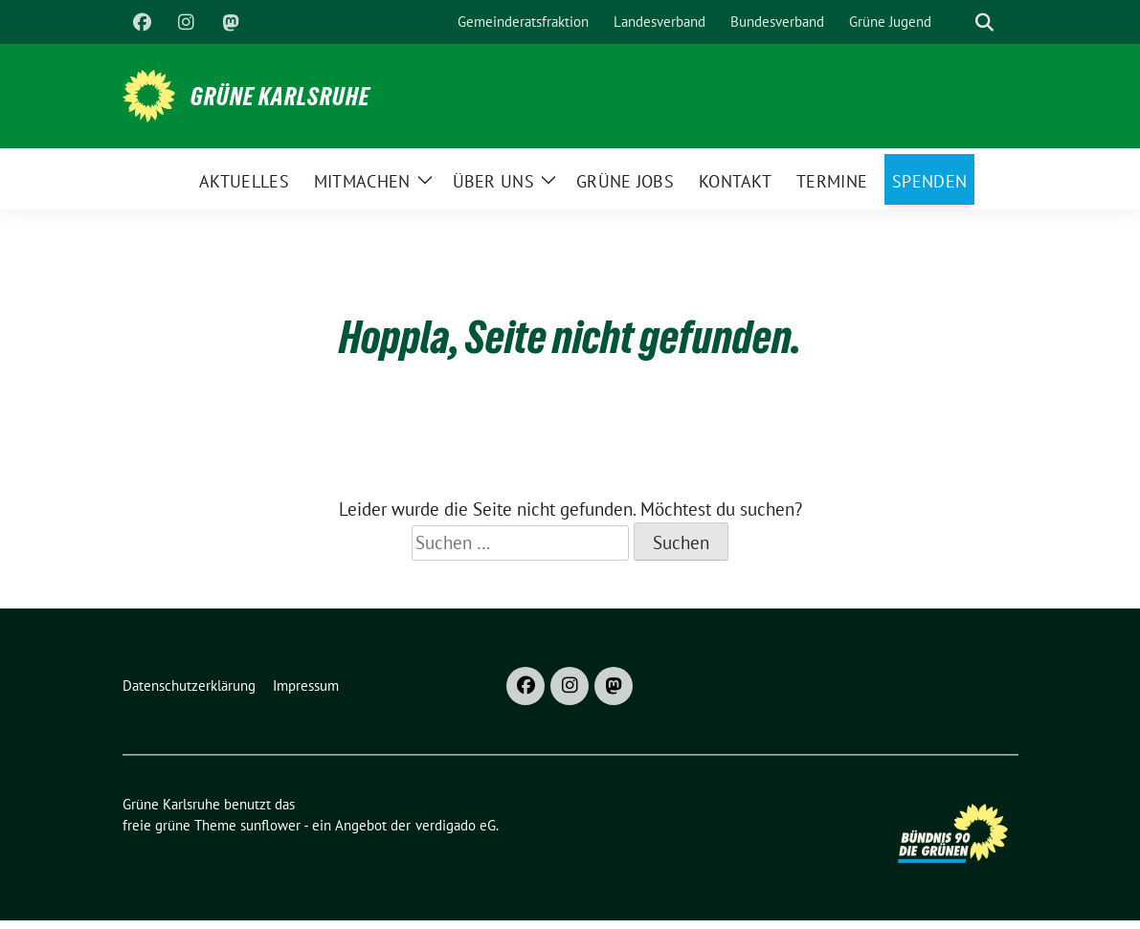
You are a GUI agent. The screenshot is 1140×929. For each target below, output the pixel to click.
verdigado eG (455, 825)
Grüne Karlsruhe (280, 96)
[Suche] (957, 22)
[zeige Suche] (984, 22)
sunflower (270, 825)
